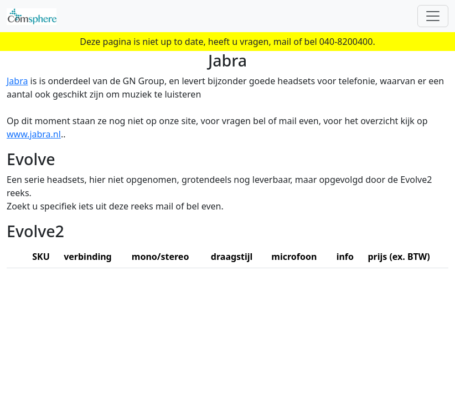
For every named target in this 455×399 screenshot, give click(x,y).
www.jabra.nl (34, 134)
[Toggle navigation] (432, 16)
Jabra (17, 81)
